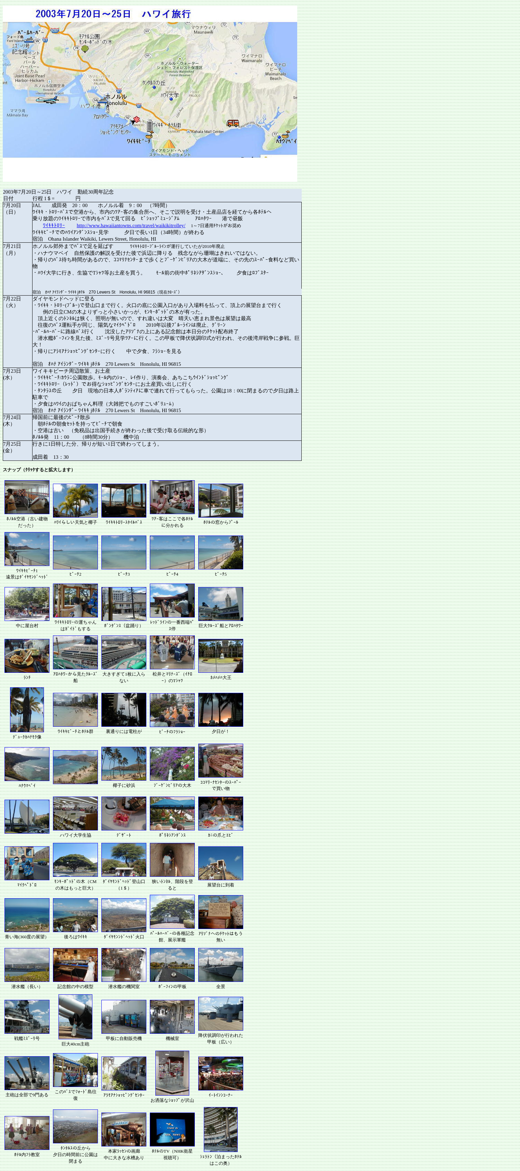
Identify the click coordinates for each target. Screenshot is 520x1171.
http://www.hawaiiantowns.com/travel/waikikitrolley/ (131, 225)
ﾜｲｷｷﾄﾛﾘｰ (54, 225)
